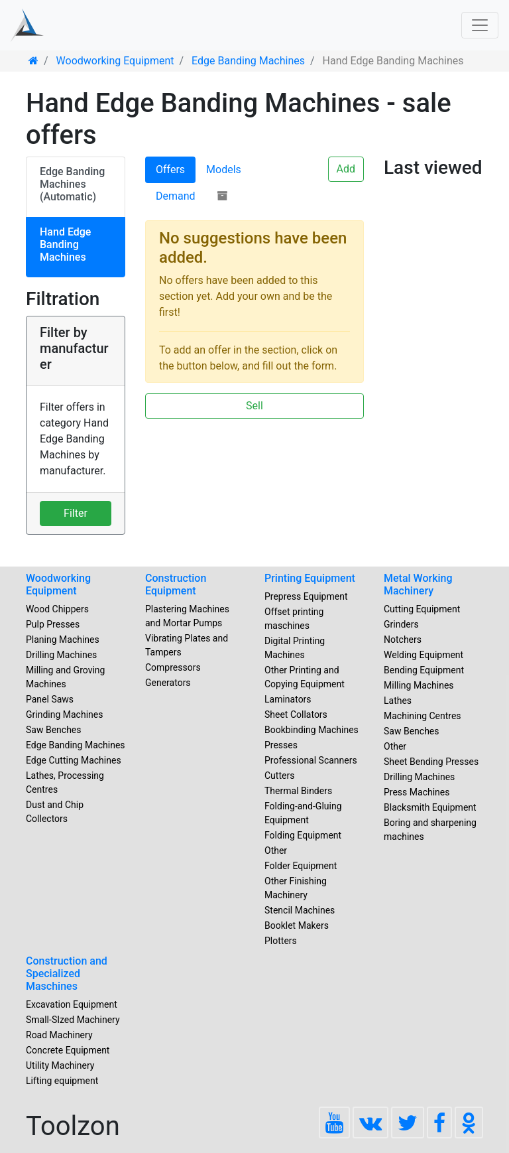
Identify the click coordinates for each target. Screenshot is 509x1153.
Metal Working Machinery (418, 584)
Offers (170, 169)
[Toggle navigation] (479, 25)
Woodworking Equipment (58, 584)
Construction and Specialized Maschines (66, 973)
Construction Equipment (175, 584)
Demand (176, 196)
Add (346, 169)
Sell (254, 405)
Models (223, 169)
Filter (75, 513)
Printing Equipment (309, 578)
